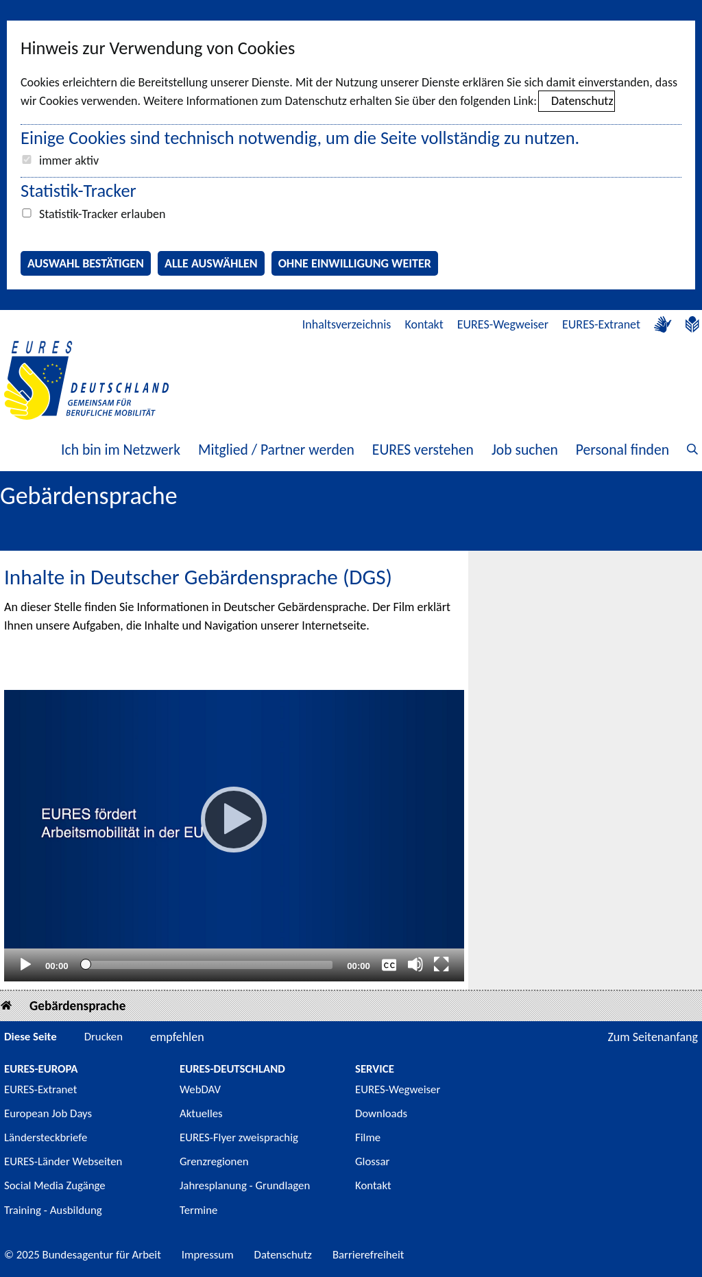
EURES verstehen (423, 449)
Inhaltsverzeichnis (346, 324)
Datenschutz (582, 100)
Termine (198, 1210)
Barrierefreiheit (368, 1255)
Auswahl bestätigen (85, 263)
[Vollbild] (441, 964)
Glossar (372, 1161)
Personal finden (622, 449)
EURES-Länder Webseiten (63, 1161)
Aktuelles (201, 1113)
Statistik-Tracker (78, 191)
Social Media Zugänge (55, 1185)
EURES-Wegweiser (502, 324)
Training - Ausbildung (53, 1210)
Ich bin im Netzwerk (120, 449)
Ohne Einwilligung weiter (354, 263)
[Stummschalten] (415, 964)
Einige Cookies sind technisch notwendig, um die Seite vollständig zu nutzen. (300, 138)
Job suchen (525, 449)
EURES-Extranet (601, 324)
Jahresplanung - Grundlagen (245, 1185)
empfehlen (177, 1037)
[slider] (207, 965)
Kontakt (423, 324)
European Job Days (48, 1113)
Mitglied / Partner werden (276, 449)
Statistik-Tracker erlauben (102, 214)
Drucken (103, 1036)
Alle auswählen (211, 263)
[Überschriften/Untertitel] (389, 964)
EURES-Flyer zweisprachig (239, 1137)
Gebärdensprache (77, 1006)
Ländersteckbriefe (45, 1137)
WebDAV (200, 1089)
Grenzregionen (214, 1161)
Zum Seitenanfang (652, 1037)
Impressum (208, 1255)
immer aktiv (69, 160)
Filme (367, 1137)
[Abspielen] (234, 819)
